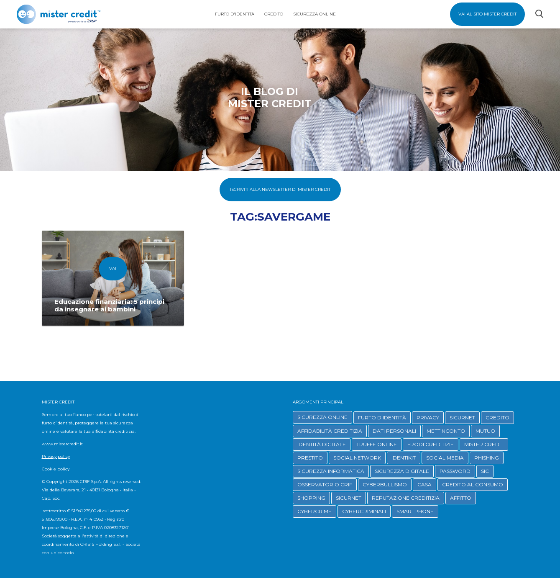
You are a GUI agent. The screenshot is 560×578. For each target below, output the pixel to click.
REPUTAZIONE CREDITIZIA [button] (406, 498)
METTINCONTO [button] (446, 431)
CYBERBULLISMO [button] (385, 484)
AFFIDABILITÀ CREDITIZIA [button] (329, 431)
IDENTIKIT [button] (403, 458)
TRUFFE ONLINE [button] (376, 444)
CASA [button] (424, 484)
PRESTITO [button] (310, 458)
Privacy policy (56, 456)
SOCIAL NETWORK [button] (357, 458)
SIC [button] (485, 471)
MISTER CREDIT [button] (484, 444)
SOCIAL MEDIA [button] (445, 458)
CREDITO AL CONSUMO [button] (472, 484)
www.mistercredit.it (62, 444)
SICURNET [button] (462, 417)
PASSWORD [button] (455, 471)
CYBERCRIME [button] (314, 511)
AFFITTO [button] (460, 498)
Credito (273, 14)
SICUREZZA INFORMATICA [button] (330, 471)
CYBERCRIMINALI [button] (364, 511)
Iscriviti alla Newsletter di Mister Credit (280, 189)
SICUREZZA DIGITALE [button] (402, 471)
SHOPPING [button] (311, 498)
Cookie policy (55, 469)
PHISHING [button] (486, 458)
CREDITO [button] (497, 417)
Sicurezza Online (314, 14)
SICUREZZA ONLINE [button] (322, 417)
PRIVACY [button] (428, 417)
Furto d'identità (234, 14)
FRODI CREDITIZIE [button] (430, 444)
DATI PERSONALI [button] (394, 431)
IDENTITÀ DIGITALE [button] (321, 444)
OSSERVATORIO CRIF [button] (324, 484)
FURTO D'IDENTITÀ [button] (382, 417)
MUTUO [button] (485, 431)
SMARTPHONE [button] (415, 511)
